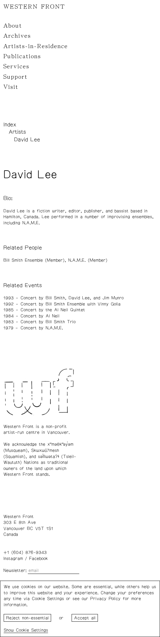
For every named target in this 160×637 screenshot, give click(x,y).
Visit (10, 87)
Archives (17, 36)
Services (16, 66)
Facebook (38, 558)
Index (9, 124)
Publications (22, 56)
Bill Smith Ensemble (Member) (34, 260)
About (12, 26)
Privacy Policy (105, 599)
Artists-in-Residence (35, 46)
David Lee (27, 139)
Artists (17, 132)
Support (15, 77)
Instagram (13, 558)
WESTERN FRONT (34, 7)
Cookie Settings (32, 630)
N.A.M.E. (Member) (87, 260)
